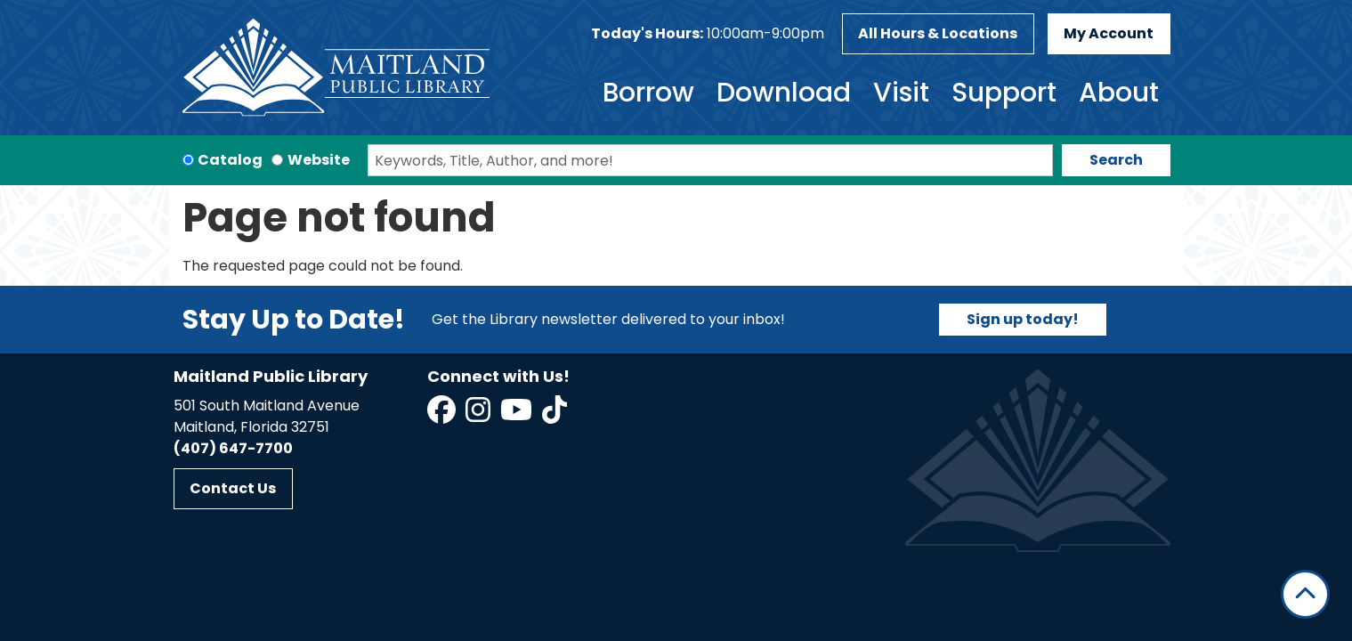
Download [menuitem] (783, 92)
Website (318, 160)
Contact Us (233, 488)
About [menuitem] (1119, 92)
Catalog (230, 160)
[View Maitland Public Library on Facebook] (442, 415)
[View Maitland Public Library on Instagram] (479, 415)
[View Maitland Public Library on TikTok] (554, 415)
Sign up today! (1023, 319)
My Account (1109, 33)
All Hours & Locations (937, 33)
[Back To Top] (1305, 594)
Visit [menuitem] (901, 92)
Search (1116, 160)
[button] (707, 34)
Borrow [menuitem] (648, 92)
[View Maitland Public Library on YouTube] (517, 415)
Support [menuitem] (1004, 92)
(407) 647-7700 (233, 448)
